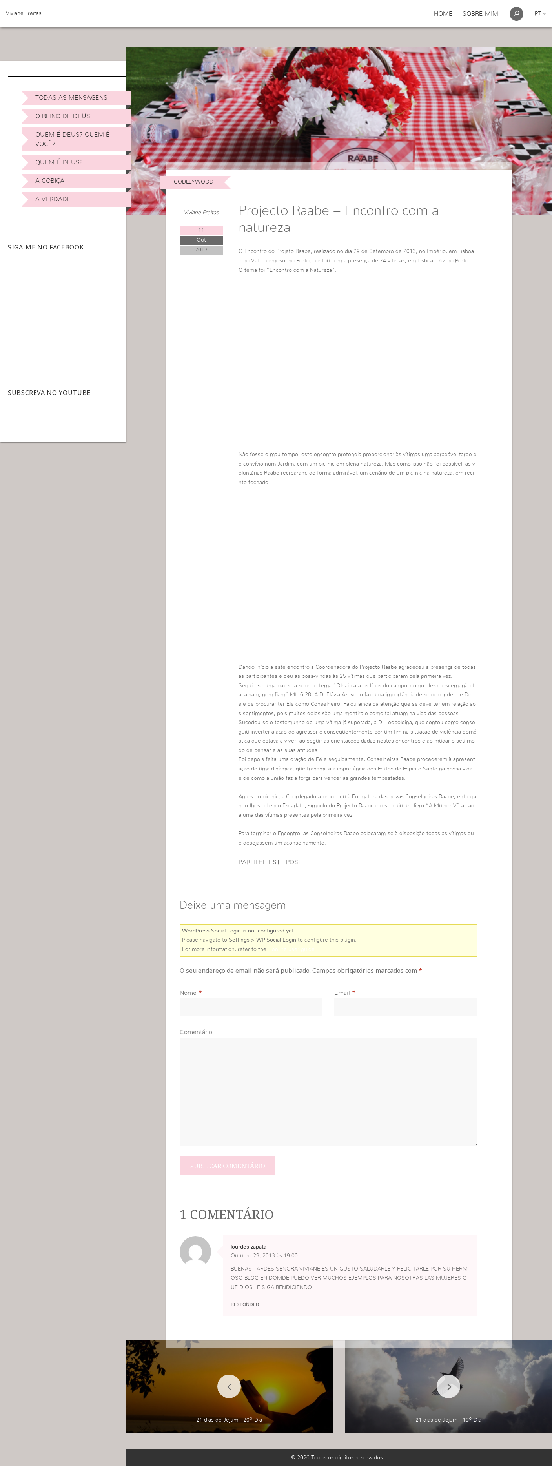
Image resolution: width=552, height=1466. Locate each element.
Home (443, 14)
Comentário (196, 1032)
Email (342, 993)
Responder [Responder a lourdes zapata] (245, 1304)
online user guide (293, 949)
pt (540, 13)
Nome (188, 993)
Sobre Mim (480, 14)
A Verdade (53, 199)
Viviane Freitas (24, 13)
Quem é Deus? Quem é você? (72, 139)
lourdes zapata (248, 1247)
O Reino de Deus (62, 116)
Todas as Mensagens (71, 98)
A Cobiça (49, 181)
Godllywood (193, 182)
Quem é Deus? (59, 162)
